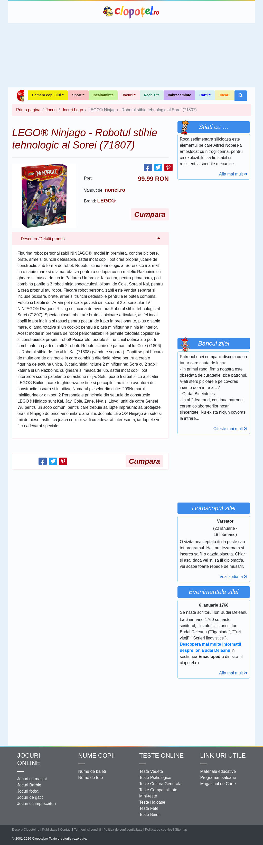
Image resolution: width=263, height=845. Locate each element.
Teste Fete (148, 808)
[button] (240, 95)
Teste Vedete (151, 771)
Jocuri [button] (127, 95)
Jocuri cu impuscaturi (36, 803)
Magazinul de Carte (218, 784)
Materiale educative (218, 771)
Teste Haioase (152, 802)
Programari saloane (218, 777)
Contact (65, 829)
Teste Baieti (150, 814)
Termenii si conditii (87, 829)
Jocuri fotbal (28, 791)
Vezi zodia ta (234, 576)
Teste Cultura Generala (160, 784)
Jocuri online (28, 759)
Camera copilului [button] (46, 95)
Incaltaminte (103, 95)
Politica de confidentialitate (123, 829)
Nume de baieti (92, 771)
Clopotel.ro (131, 12)
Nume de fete (90, 777)
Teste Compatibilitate (158, 790)
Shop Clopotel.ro (20, 95)
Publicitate (49, 829)
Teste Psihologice (155, 777)
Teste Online (161, 755)
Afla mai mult (233, 174)
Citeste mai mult (230, 428)
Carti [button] (203, 95)
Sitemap (181, 829)
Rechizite (151, 95)
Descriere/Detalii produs (43, 239)
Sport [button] (76, 95)
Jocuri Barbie (29, 785)
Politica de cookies (158, 829)
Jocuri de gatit (30, 797)
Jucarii (224, 95)
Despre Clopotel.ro (26, 829)
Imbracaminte (179, 95)
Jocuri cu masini (32, 779)
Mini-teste (148, 796)
